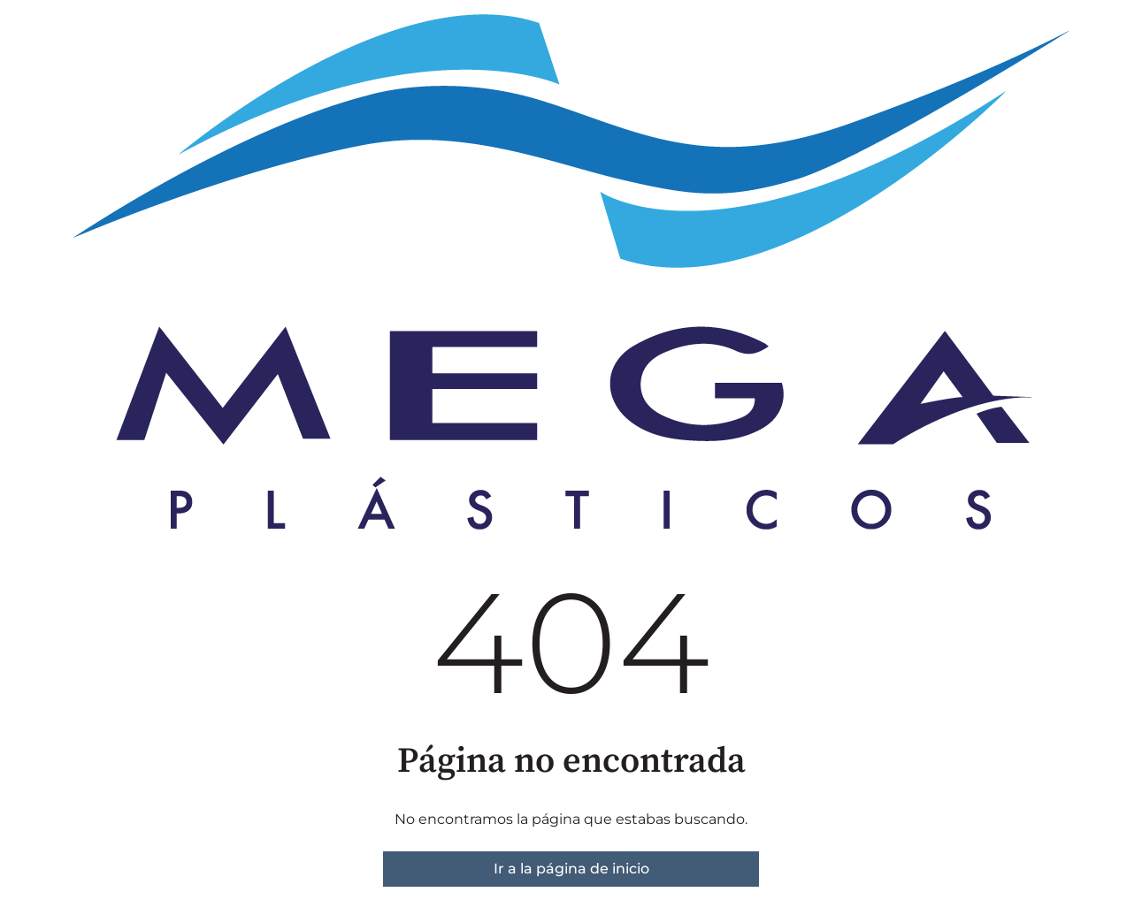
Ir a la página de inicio (571, 868)
